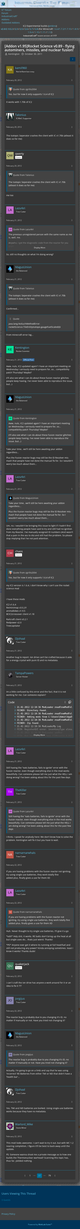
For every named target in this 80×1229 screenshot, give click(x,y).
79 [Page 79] (49, 1175)
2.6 (26, 28)
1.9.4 (30, 32)
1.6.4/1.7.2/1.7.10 (62, 28)
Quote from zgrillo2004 (25, 89)
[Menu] (76, 4)
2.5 (21, 28)
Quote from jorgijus (23, 1054)
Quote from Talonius (23, 175)
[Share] (72, 59)
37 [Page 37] (39, 1175)
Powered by (40, 1224)
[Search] (61, 4)
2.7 (31, 28)
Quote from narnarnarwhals (27, 911)
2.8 (36, 28)
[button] (65, 702)
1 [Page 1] (30, 1175)
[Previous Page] (25, 1175)
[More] (71, 80)
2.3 (16, 28)
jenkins (52, 25)
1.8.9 (75, 28)
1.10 (37, 32)
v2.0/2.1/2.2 (7, 28)
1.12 (49, 32)
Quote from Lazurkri (23, 229)
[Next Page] (55, 1175)
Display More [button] (39, 247)
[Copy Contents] (69, 702)
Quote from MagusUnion (25, 498)
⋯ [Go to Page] (34, 1175)
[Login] (68, 4)
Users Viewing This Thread (19, 1193)
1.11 (43, 32)
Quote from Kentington (25, 418)
